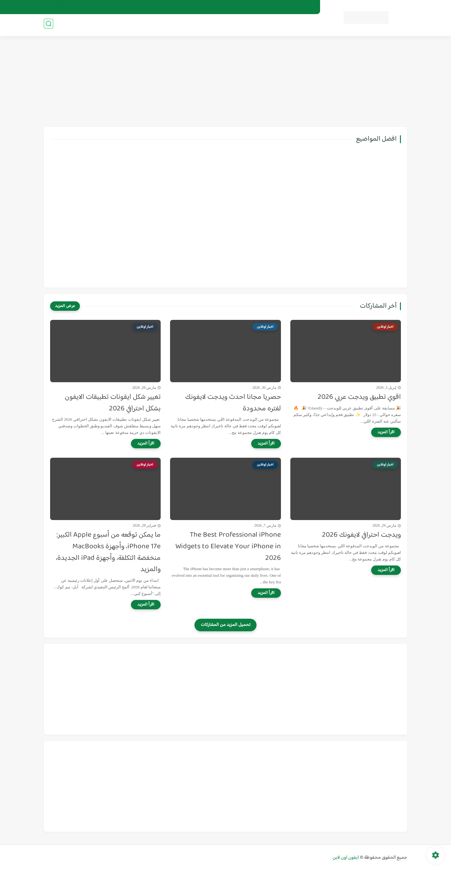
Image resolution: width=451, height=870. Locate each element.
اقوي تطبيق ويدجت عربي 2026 (359, 397)
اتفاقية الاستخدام (298, 7)
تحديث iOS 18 (263, 25)
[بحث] (48, 25)
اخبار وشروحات (298, 25)
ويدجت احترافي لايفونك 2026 (361, 535)
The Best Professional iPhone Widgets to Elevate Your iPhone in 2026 (228, 546)
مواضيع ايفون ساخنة (224, 25)
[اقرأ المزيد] (386, 432)
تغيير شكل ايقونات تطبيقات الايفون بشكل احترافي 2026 (113, 403)
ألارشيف (232, 7)
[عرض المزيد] (65, 306)
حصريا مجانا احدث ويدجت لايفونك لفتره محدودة (233, 403)
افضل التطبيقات (183, 25)
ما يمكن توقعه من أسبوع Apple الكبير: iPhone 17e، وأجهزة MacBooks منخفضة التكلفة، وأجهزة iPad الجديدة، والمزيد (108, 552)
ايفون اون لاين (346, 857)
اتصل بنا (211, 7)
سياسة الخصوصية (261, 7)
